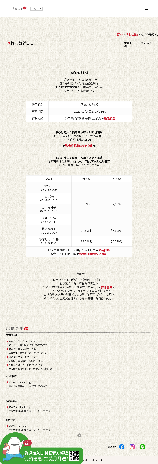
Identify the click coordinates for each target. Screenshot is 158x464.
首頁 (120, 34)
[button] (146, 8)
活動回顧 (132, 34)
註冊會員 (106, 287)
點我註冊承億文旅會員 (79, 146)
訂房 (112, 118)
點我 (107, 118)
